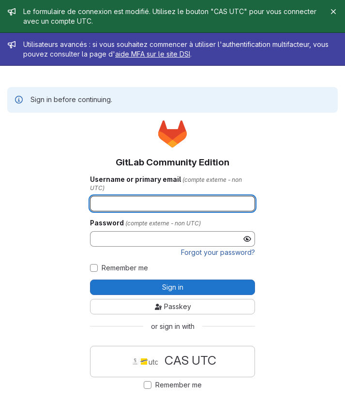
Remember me (125, 268)
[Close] (333, 11)
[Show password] (247, 239)
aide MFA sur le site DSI (152, 54)
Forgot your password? (218, 252)
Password (107, 223)
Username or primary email (136, 179)
